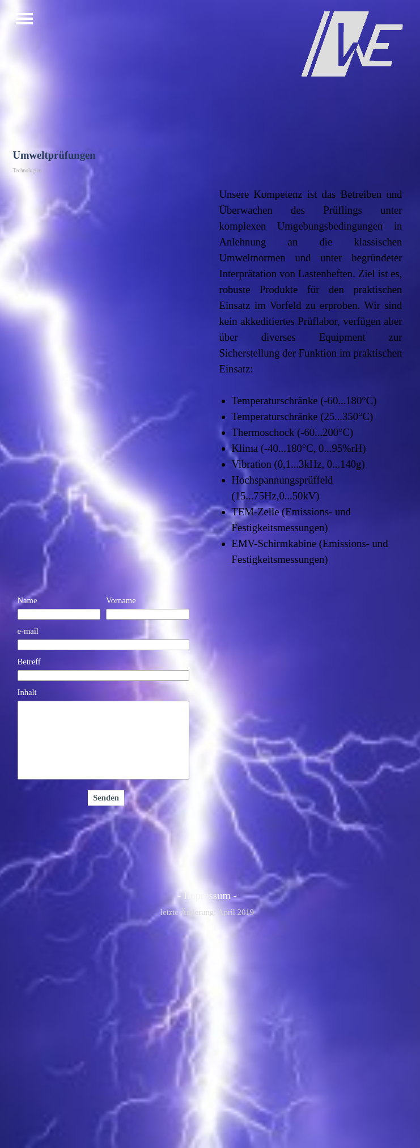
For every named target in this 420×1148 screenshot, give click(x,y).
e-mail (28, 631)
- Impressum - (207, 895)
